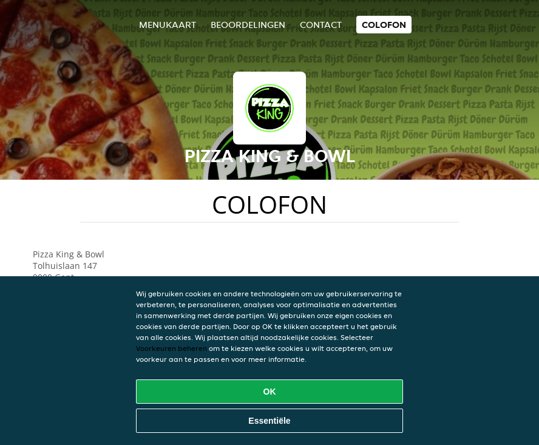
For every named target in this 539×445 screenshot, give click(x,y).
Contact (321, 24)
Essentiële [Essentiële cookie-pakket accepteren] (269, 421)
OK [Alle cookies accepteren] (269, 391)
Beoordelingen (248, 24)
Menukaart (167, 24)
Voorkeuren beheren (171, 348)
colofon (384, 24)
